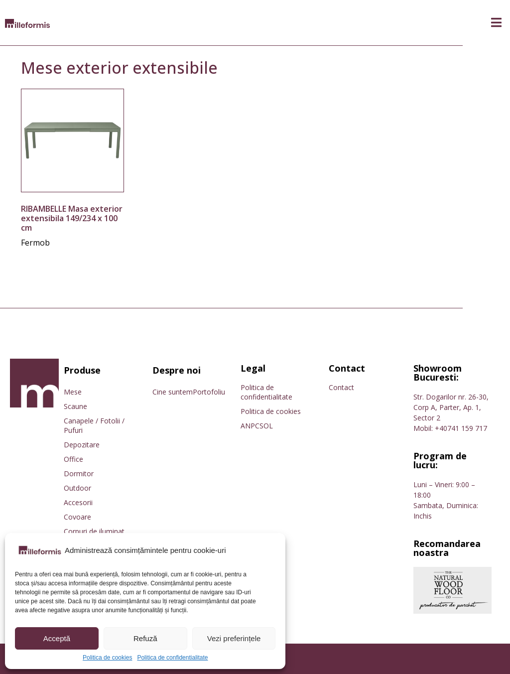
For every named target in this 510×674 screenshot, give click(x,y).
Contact (341, 387)
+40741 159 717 (461, 428)
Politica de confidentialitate (172, 658)
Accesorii (78, 502)
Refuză (145, 638)
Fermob (35, 242)
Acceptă (56, 638)
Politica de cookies (107, 658)
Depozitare (82, 444)
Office (73, 459)
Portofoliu (209, 392)
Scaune (75, 406)
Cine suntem (172, 392)
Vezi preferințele (234, 638)
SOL (266, 425)
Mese (73, 392)
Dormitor (79, 473)
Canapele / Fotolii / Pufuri (94, 425)
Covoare (77, 517)
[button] (496, 22)
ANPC (250, 425)
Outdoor (77, 488)
